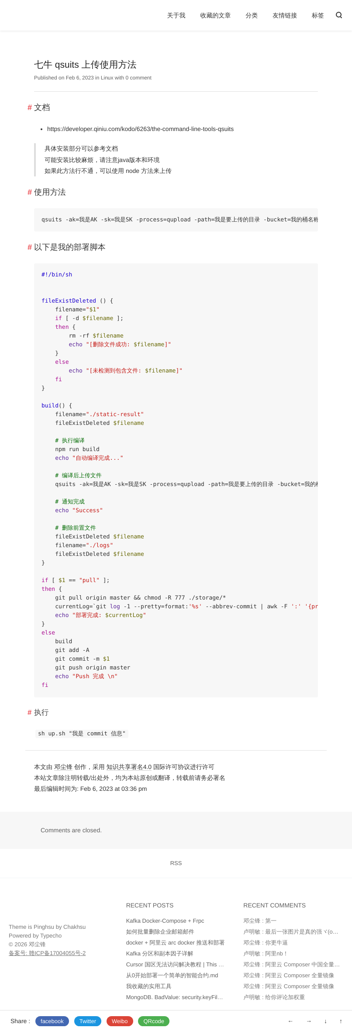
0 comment (139, 78)
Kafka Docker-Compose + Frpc (165, 920)
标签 (318, 15)
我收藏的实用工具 (149, 986)
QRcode (153, 1021)
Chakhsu (74, 927)
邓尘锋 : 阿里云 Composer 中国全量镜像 (294, 964)
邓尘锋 (63, 766)
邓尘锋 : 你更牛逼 (265, 942)
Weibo (120, 1021)
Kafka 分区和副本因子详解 (159, 953)
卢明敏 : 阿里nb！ (265, 953)
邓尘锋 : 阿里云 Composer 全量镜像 (288, 975)
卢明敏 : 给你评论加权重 (274, 997)
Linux (107, 78)
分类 (251, 15)
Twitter (87, 1021)
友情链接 (285, 15)
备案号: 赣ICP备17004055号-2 (47, 953)
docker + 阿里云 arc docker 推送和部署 (175, 942)
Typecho (51, 935)
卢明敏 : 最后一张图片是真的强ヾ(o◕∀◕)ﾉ (297, 931)
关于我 (176, 15)
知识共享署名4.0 (129, 766)
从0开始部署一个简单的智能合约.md (172, 975)
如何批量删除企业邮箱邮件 (160, 931)
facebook (52, 1021)
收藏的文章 (215, 15)
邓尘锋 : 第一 (259, 920)
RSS (176, 863)
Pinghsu (44, 927)
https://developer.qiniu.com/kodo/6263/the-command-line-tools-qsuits (140, 128)
